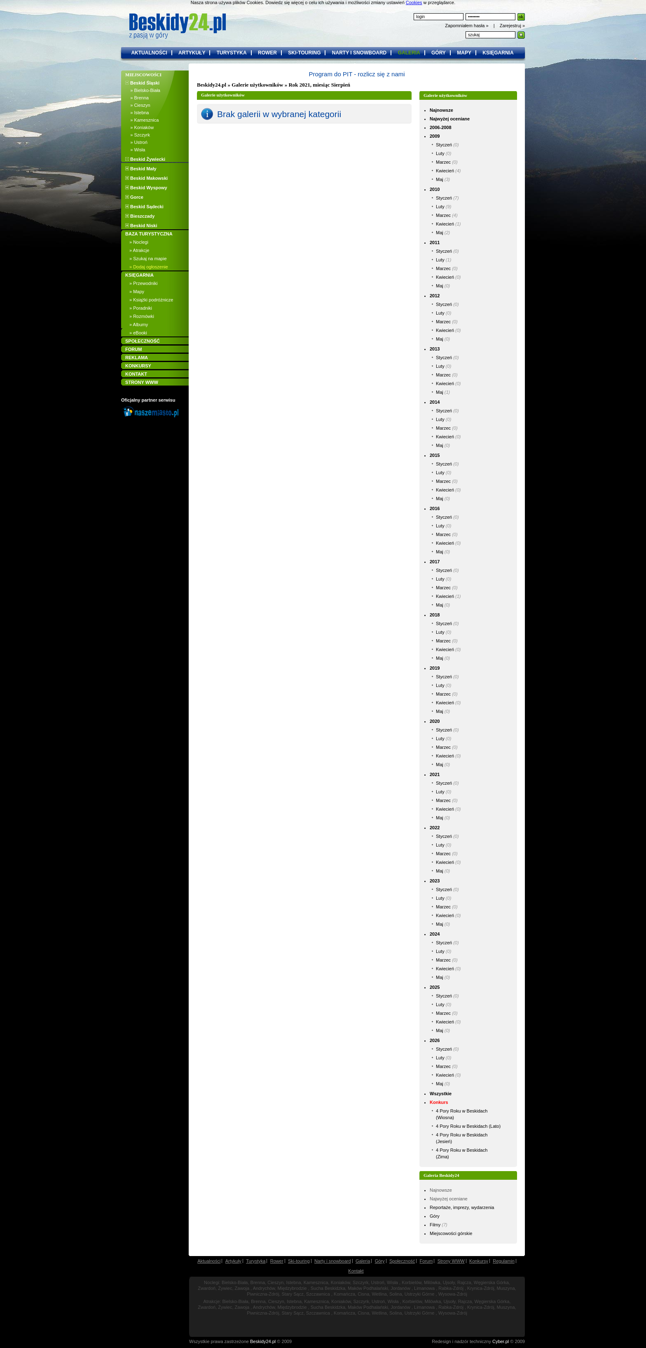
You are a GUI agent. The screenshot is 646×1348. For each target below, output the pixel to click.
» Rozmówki (141, 316)
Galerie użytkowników (257, 85)
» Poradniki (140, 308)
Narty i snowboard (332, 1261)
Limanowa (424, 1288)
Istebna (293, 1282)
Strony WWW (451, 1261)
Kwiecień (445, 170)
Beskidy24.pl (211, 85)
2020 (435, 721)
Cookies (414, 2)
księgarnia (497, 53)
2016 (435, 508)
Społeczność (402, 1261)
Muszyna (506, 1288)
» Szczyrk (137, 134)
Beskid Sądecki (144, 206)
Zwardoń (206, 1288)
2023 (435, 880)
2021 (435, 774)
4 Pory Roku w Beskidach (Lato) (468, 1126)
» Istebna (137, 112)
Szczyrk (361, 1282)
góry (438, 53)
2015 (435, 455)
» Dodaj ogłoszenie (148, 266)
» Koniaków (139, 127)
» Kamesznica (142, 120)
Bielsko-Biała (235, 1282)
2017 (435, 561)
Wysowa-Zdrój (452, 1294)
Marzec (443, 162)
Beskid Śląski (142, 82)
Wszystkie (441, 1093)
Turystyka (255, 1261)
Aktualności (208, 1261)
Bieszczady (139, 216)
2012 (435, 295)
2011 (435, 242)
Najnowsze (441, 110)
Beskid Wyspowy (146, 187)
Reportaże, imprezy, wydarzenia (462, 1207)
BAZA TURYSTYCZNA (149, 233)
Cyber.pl (500, 1341)
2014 (435, 402)
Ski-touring (299, 1261)
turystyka (232, 53)
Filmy (435, 1224)
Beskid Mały (141, 168)
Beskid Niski (141, 225)
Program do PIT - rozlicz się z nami (357, 74)
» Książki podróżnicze (151, 299)
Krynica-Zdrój (480, 1288)
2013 (435, 348)
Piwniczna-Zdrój (263, 1294)
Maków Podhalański (368, 1288)
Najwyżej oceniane (450, 118)
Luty (440, 153)
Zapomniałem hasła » (467, 25)
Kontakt (355, 1270)
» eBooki (138, 332)
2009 (435, 136)
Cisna (363, 1294)
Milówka (432, 1282)
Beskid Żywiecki (145, 159)
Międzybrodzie (292, 1288)
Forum (426, 1261)
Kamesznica (316, 1282)
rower (267, 53)
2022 (435, 827)
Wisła (392, 1282)
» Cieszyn (137, 105)
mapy (464, 53)
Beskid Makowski (146, 178)
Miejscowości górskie (451, 1233)
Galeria (363, 1261)
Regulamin (504, 1261)
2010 (435, 189)
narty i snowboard (359, 53)
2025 (435, 987)
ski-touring (304, 53)
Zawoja (242, 1288)
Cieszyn (275, 1282)
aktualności (149, 53)
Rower (276, 1261)
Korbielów (411, 1282)
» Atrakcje (139, 250)
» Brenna (137, 97)
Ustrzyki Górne (420, 1294)
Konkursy (478, 1261)
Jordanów (400, 1288)
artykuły (191, 53)
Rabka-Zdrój (450, 1288)
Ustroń (377, 1282)
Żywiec (225, 1288)
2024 (435, 934)
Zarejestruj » (512, 25)
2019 (435, 668)
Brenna (257, 1282)
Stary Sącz (293, 1294)
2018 (435, 614)
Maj (439, 179)
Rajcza (464, 1282)
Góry (435, 1216)
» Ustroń (136, 142)
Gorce (134, 197)
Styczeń (444, 144)
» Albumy (138, 324)
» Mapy (136, 291)
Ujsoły (449, 1282)
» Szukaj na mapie (148, 258)
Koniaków (340, 1282)
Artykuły (233, 1261)
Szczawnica (318, 1294)
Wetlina (379, 1294)
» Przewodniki (143, 283)
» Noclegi (138, 242)
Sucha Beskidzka (328, 1288)
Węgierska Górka (491, 1282)
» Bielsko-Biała (142, 90)
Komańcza (344, 1294)
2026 (435, 1040)
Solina (395, 1294)
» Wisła (135, 149)
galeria (409, 53)
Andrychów (264, 1288)
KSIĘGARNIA (139, 275)
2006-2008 (441, 127)
